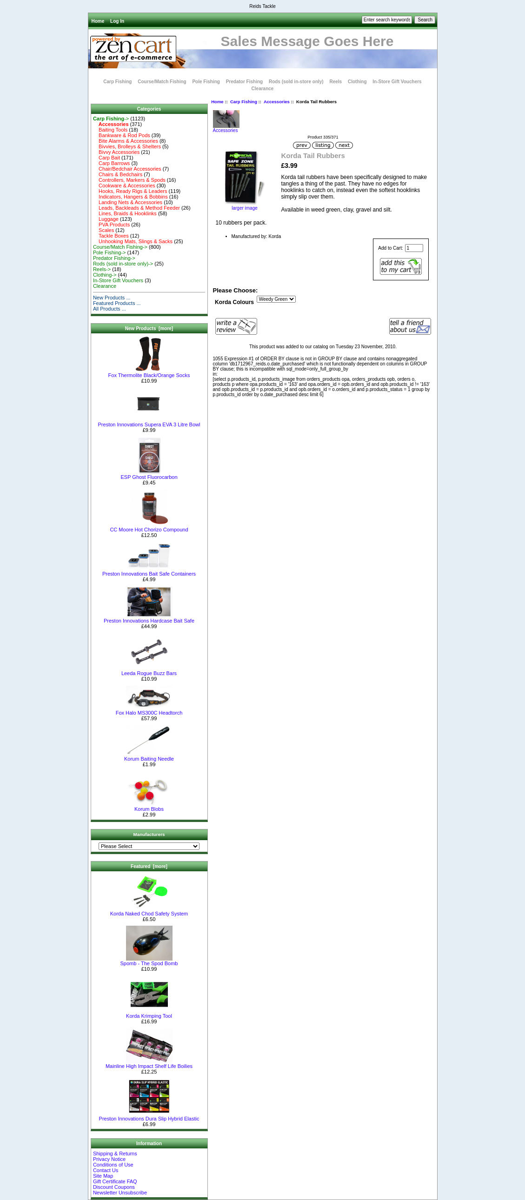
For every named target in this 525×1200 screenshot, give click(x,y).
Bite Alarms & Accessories (125, 141)
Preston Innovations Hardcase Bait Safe (149, 618)
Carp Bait (106, 157)
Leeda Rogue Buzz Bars (149, 671)
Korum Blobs (149, 807)
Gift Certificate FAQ (115, 1181)
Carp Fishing (243, 101)
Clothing (357, 81)
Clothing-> (104, 275)
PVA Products (111, 224)
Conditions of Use (113, 1164)
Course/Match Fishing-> (120, 247)
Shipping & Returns (115, 1153)
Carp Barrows (111, 163)
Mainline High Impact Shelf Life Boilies (149, 1064)
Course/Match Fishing (162, 81)
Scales (103, 230)
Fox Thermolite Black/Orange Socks (149, 373)
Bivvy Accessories (116, 152)
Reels (335, 81)
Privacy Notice (109, 1159)
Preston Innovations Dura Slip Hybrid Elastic (149, 1116)
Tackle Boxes (111, 236)
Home (98, 21)
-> (111, 118)
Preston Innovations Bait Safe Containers (149, 571)
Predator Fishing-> (114, 258)
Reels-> (102, 269)
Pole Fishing (205, 81)
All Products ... (109, 309)
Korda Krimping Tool (149, 1013)
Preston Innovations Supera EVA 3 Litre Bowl (149, 422)
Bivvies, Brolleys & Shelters (127, 146)
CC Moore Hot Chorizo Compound (149, 527)
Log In (117, 21)
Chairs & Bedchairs (117, 174)
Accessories (277, 101)
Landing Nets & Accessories (127, 202)
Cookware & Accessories (124, 185)
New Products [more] (149, 328)
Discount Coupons (114, 1187)
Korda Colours (234, 302)
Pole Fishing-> (109, 252)
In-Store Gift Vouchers (396, 81)
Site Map (103, 1176)
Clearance (263, 88)
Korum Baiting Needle (149, 756)
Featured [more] (149, 866)
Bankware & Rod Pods (121, 135)
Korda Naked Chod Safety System (149, 911)
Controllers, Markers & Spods (129, 180)
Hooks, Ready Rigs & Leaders (130, 191)
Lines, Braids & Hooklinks (125, 213)
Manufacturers (149, 834)
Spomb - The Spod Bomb (149, 961)
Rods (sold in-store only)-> (123, 263)
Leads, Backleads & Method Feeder (136, 208)
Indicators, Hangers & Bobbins (130, 196)
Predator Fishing (244, 81)
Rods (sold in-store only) (296, 81)
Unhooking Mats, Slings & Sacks (133, 241)
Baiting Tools (110, 130)
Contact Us (105, 1170)
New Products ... (112, 297)
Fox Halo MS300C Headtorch (149, 710)
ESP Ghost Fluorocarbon (148, 475)
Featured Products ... (117, 303)
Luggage (106, 219)
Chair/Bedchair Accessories (127, 169)
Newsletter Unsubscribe (120, 1192)
